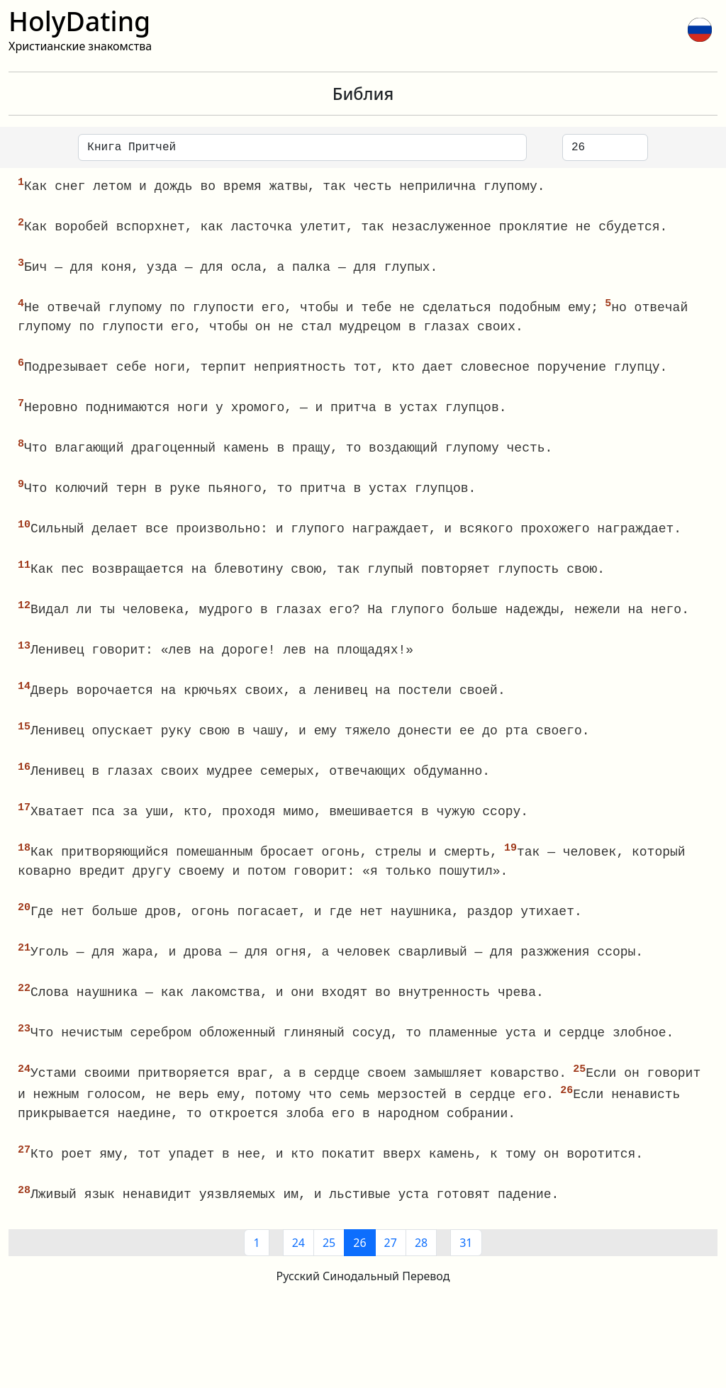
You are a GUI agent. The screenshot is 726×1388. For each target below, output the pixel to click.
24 (298, 1260)
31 (465, 1260)
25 (329, 1260)
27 (390, 1260)
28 (421, 1260)
